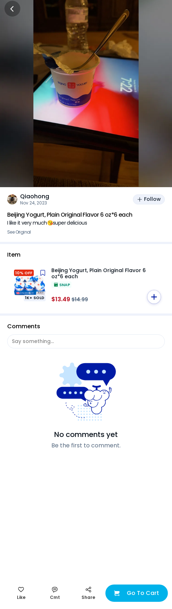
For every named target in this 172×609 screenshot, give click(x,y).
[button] (154, 297)
